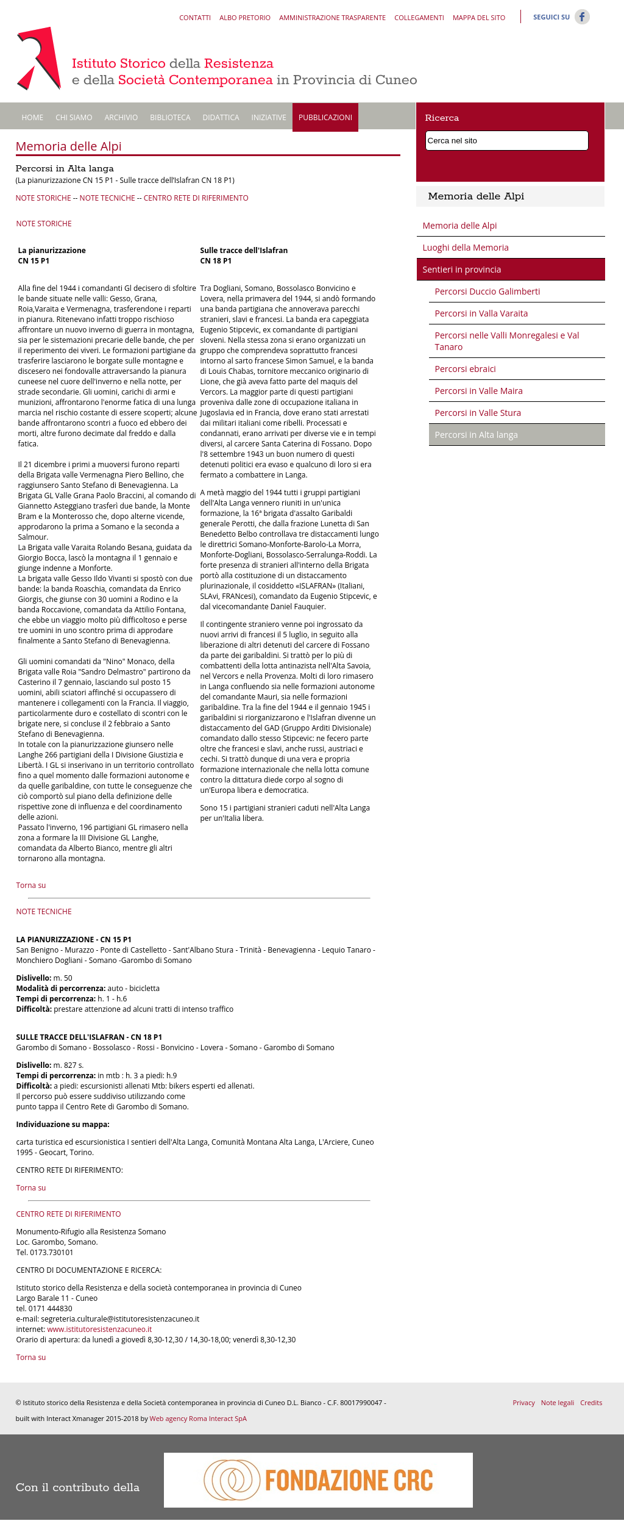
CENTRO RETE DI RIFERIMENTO (196, 198)
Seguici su (551, 16)
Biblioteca (170, 117)
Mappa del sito (479, 17)
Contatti (195, 17)
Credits (591, 1402)
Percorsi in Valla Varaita (481, 313)
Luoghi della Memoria (466, 247)
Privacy (523, 1402)
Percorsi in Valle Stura (478, 412)
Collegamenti (419, 17)
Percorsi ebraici (465, 368)
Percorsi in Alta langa (477, 434)
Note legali (557, 1402)
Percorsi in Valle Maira (479, 390)
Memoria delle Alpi (460, 225)
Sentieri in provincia (462, 269)
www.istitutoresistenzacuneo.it (99, 1329)
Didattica (221, 117)
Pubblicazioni (325, 117)
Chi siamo (74, 117)
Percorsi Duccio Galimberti (488, 291)
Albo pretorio (245, 17)
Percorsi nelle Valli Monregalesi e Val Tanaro (507, 341)
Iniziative (269, 117)
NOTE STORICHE (43, 198)
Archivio (121, 117)
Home (33, 117)
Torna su (31, 885)
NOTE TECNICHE (107, 198)
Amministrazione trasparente (332, 17)
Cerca (582, 138)
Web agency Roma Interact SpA (198, 1418)
